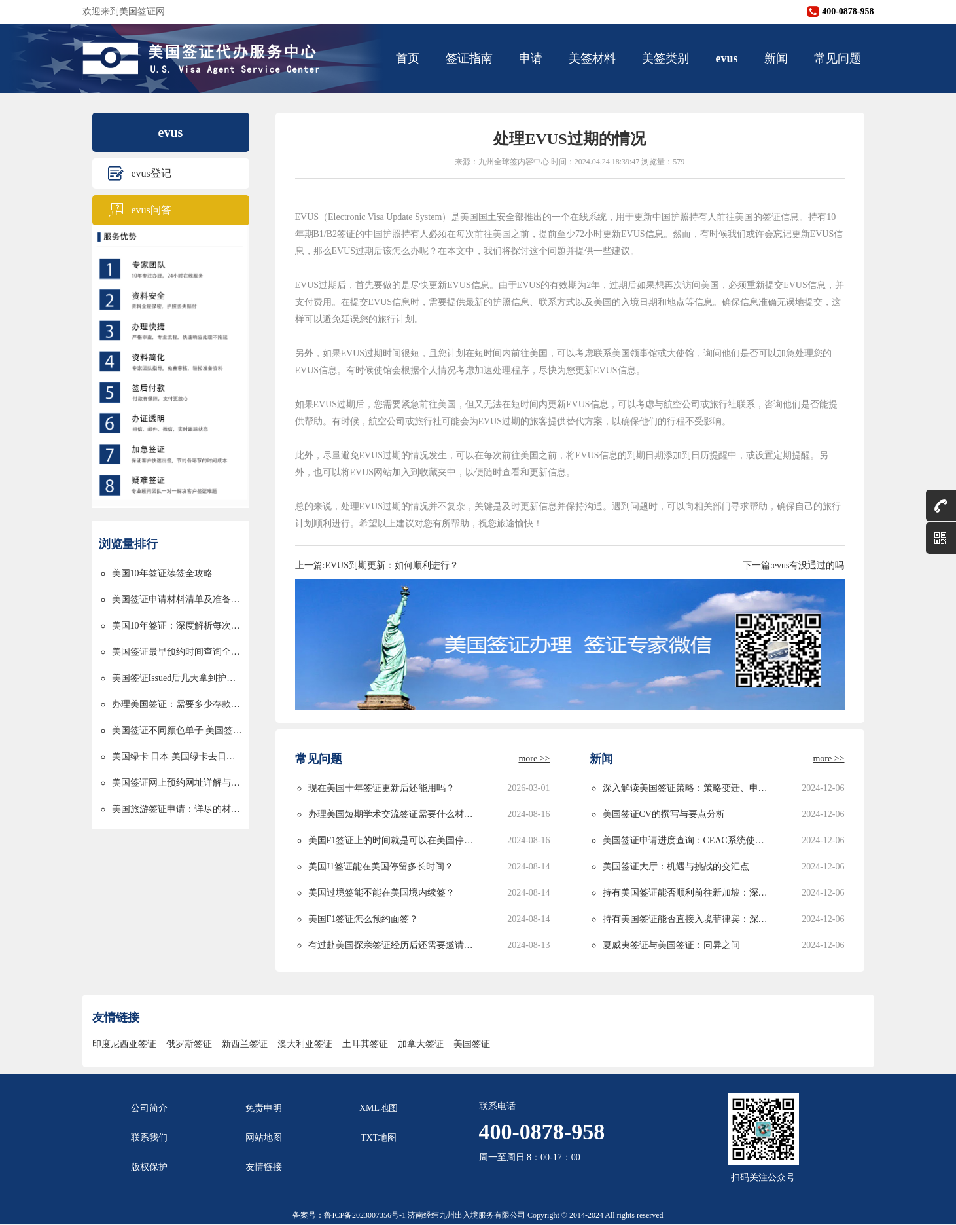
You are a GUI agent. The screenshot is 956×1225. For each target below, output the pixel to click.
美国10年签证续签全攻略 (162, 573)
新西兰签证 (245, 1044)
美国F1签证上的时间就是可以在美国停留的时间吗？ (393, 840)
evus (726, 58)
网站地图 (263, 1138)
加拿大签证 (421, 1044)
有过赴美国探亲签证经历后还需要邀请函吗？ (393, 945)
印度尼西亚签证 (124, 1044)
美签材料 (592, 58)
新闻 (776, 58)
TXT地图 (379, 1138)
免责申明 (263, 1108)
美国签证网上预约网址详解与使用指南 (177, 783)
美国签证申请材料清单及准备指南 (177, 599)
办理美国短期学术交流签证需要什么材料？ (393, 814)
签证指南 (469, 58)
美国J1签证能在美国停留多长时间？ (380, 866)
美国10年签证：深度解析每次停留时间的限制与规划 (177, 626)
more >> (534, 758)
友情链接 (263, 1167)
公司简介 (149, 1108)
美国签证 (471, 1044)
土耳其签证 (365, 1044)
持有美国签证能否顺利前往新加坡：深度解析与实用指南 (687, 893)
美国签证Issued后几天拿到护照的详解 (177, 678)
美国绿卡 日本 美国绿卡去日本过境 (177, 756)
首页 (407, 58)
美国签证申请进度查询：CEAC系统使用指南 (687, 840)
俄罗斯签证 (189, 1044)
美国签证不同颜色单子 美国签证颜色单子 (177, 730)
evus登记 (151, 173)
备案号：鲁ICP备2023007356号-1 (350, 1215)
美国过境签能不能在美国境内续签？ (381, 893)
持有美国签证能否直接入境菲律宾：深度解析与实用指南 (687, 919)
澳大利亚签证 (304, 1044)
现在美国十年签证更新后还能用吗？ (381, 788)
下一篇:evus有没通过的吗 (794, 565)
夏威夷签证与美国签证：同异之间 (671, 945)
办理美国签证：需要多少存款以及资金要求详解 (177, 704)
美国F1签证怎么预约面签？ (363, 919)
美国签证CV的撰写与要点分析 (664, 814)
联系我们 (149, 1138)
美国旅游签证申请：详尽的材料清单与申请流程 (177, 809)
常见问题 (837, 58)
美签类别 (665, 58)
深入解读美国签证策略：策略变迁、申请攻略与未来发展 (687, 788)
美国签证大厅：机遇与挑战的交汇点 (676, 866)
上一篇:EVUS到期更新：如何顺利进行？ (377, 565)
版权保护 (149, 1167)
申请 (530, 58)
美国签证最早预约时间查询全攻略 (177, 652)
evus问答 (151, 209)
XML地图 (378, 1108)
